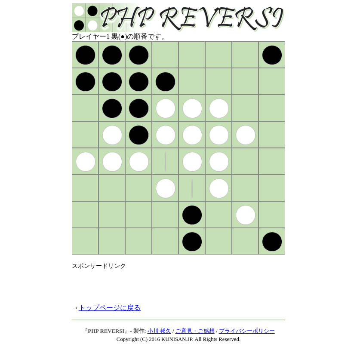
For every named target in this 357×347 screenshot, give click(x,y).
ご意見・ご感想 (195, 331)
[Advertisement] (172, 283)
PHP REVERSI (106, 331)
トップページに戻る (110, 307)
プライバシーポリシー (247, 331)
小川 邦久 (159, 331)
